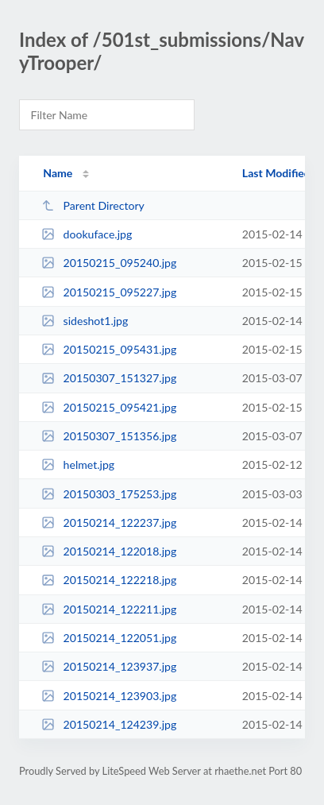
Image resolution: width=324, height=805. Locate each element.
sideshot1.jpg (84, 320)
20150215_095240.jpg (108, 262)
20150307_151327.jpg (108, 378)
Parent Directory (93, 205)
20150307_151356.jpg (108, 436)
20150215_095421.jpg (108, 407)
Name (57, 173)
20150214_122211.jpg (108, 609)
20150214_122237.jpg (108, 522)
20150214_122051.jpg (108, 637)
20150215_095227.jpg (108, 292)
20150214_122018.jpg (108, 551)
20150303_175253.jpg (108, 494)
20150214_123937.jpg (108, 666)
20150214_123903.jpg (108, 695)
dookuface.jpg (86, 234)
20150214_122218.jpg (108, 579)
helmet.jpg (77, 464)
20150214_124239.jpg (108, 724)
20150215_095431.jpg (108, 349)
